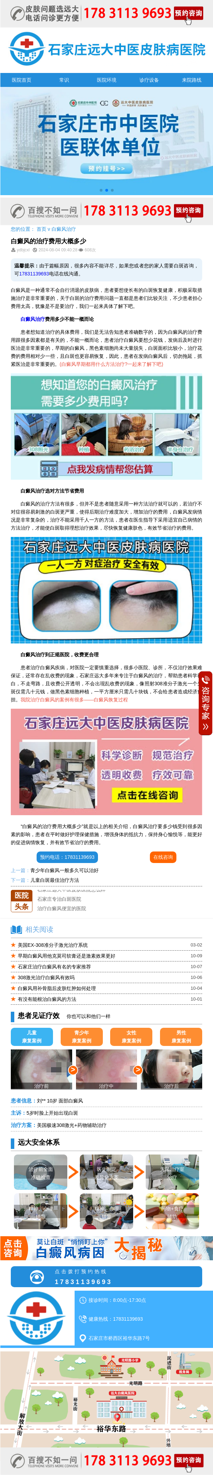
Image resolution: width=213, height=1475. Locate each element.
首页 (41, 229)
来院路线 (191, 80)
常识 (64, 80)
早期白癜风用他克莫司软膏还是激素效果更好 (66, 956)
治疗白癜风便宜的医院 (61, 909)
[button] (101, 190)
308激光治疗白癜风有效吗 (46, 977)
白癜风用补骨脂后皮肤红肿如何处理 (57, 988)
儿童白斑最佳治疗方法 (54, 880)
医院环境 (106, 80)
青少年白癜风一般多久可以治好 (64, 870)
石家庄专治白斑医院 (59, 899)
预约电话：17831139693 (67, 857)
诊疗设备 (149, 80)
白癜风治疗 (64, 229)
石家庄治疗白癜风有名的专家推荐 (54, 966)
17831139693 (34, 273)
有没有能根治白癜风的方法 (47, 999)
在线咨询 (163, 857)
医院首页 (21, 80)
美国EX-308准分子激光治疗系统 (53, 945)
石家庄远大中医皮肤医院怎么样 (71, 890)
